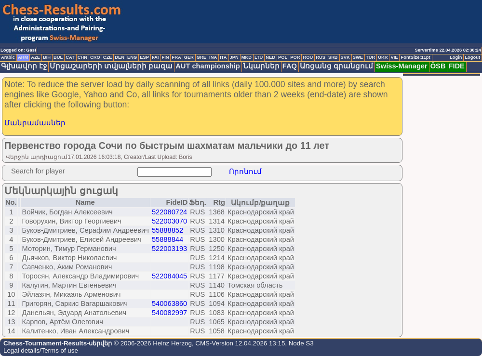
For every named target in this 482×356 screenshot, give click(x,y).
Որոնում (245, 171)
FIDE (456, 66)
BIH (47, 57)
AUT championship (207, 66)
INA (213, 57)
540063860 (169, 303)
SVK (345, 57)
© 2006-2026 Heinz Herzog (151, 343)
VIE (394, 57)
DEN (119, 57)
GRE (201, 57)
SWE (358, 57)
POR (295, 57)
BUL (58, 57)
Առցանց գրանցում (336, 66)
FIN (165, 57)
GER (189, 57)
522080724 (169, 212)
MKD (246, 57)
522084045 (169, 276)
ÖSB (438, 66)
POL (282, 57)
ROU (308, 57)
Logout (472, 57)
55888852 (167, 230)
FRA (176, 57)
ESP (144, 57)
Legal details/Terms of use (40, 350)
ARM (23, 57)
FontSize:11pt (415, 57)
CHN (82, 57)
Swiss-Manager (402, 66)
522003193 (169, 248)
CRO (95, 57)
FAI (155, 57)
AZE (35, 57)
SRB (333, 57)
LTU (258, 57)
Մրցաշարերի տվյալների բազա (111, 66)
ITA (223, 57)
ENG (132, 57)
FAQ (289, 66)
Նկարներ (261, 66)
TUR (370, 57)
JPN (234, 57)
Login (456, 57)
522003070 (169, 221)
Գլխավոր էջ (24, 66)
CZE (107, 57)
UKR (383, 57)
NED (270, 57)
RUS (320, 57)
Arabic (8, 57)
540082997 (169, 312)
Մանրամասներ (35, 123)
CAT (70, 57)
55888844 (167, 239)
